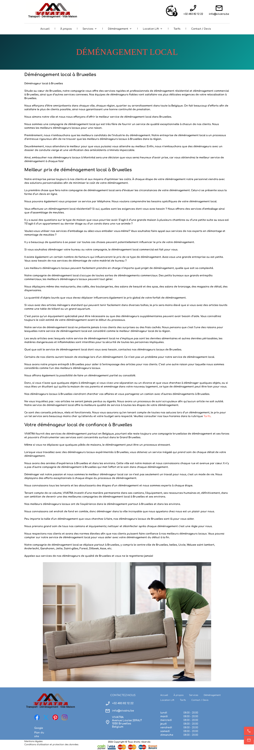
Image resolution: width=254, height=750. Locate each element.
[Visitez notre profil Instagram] (64, 717)
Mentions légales (33, 741)
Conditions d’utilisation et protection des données (51, 744)
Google (38, 728)
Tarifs (207, 416)
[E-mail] (249, 740)
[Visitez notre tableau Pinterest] (55, 717)
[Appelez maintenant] (249, 731)
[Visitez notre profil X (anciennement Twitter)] (46, 717)
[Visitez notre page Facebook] (37, 717)
